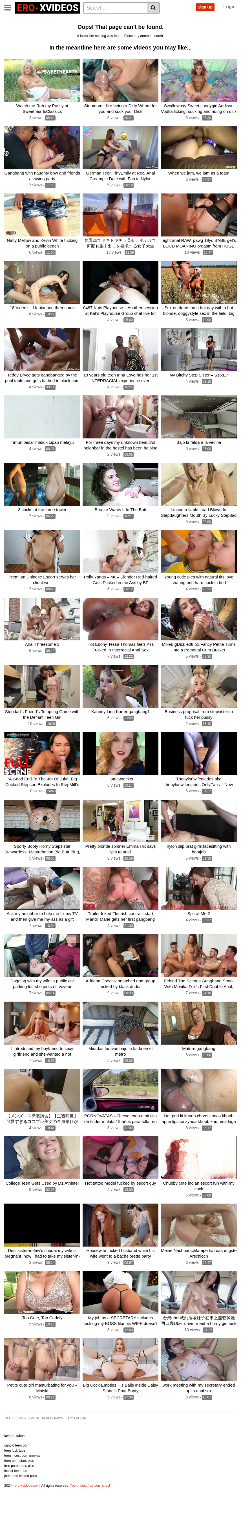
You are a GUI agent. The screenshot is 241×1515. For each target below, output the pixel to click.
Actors (69, 20)
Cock (149, 20)
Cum (10, 29)
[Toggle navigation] (9, 7)
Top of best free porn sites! (90, 1504)
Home (11, 20)
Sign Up (205, 7)
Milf (58, 29)
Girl (70, 29)
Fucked (179, 20)
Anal (84, 20)
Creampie (105, 29)
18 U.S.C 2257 (15, 1436)
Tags (52, 20)
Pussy (134, 20)
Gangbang (29, 29)
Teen (163, 20)
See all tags (130, 29)
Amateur (198, 20)
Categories (33, 20)
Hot (47, 29)
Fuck (216, 20)
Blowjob (85, 29)
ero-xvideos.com (27, 1504)
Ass (97, 20)
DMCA (34, 1436)
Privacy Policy (52, 1436)
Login (229, 6)
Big (108, 20)
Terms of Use (76, 1436)
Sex (120, 20)
